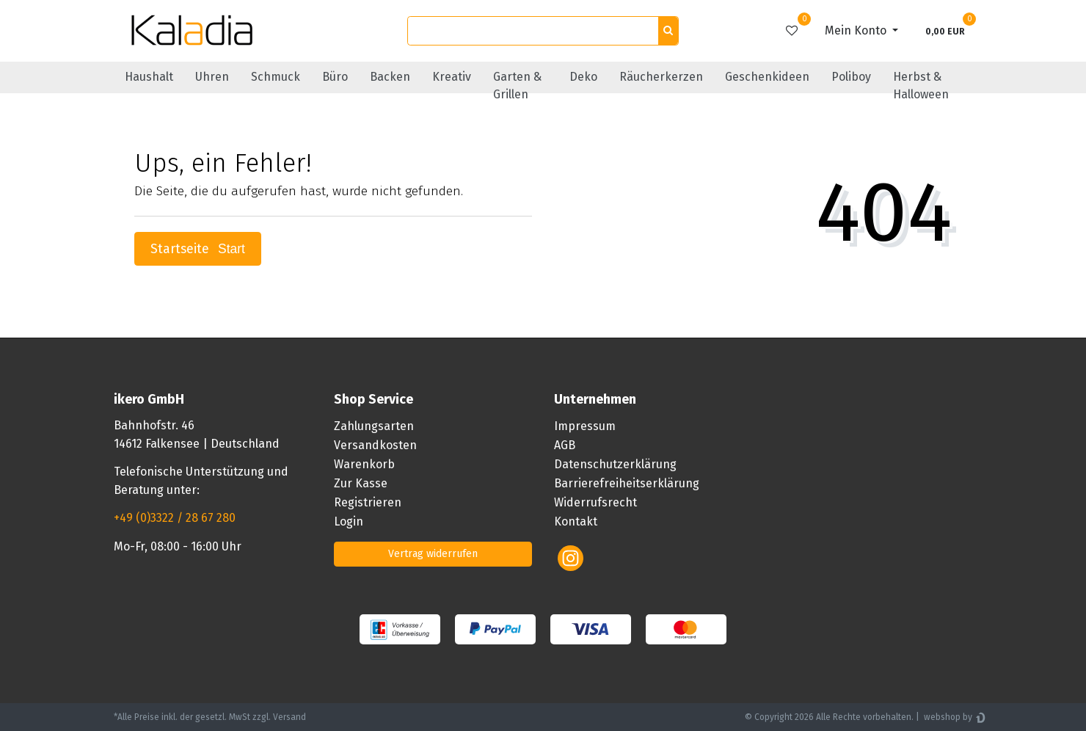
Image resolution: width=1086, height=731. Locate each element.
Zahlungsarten (374, 426)
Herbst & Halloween (921, 85)
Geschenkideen (767, 77)
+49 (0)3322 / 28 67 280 (175, 518)
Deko (583, 77)
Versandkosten (375, 445)
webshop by (947, 717)
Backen (390, 77)
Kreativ (451, 77)
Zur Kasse (360, 483)
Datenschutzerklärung (615, 464)
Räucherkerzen (661, 77)
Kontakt (575, 521)
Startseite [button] (197, 249)
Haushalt (149, 77)
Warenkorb (364, 464)
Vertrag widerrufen (433, 554)
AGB (564, 445)
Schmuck (275, 77)
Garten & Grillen (517, 85)
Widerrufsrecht (595, 502)
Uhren (212, 77)
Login (348, 521)
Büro (335, 77)
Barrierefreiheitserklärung (626, 483)
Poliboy (851, 77)
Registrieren (367, 502)
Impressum (585, 426)
